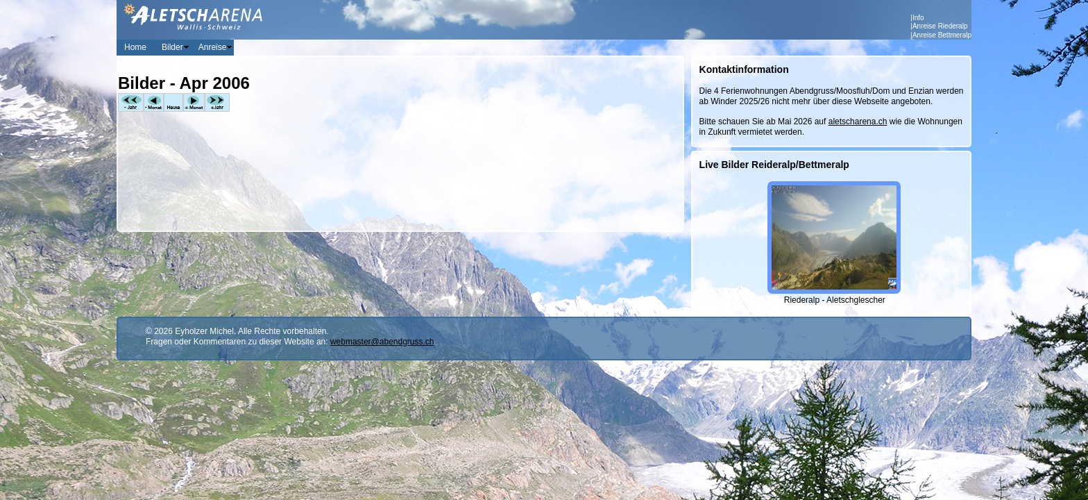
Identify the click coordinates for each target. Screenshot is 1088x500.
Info (918, 18)
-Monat (154, 102)
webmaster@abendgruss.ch (382, 342)
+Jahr (217, 102)
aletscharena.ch (857, 121)
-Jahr (131, 102)
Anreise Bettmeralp (941, 35)
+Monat (194, 102)
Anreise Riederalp (940, 26)
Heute (173, 102)
